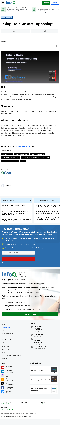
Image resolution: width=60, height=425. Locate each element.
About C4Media (6, 353)
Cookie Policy (28, 421)
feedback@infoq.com (7, 409)
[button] (18, 261)
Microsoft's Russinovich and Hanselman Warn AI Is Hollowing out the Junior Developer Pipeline (15, 214)
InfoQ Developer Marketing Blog (11, 359)
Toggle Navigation (3, 2)
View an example (45, 237)
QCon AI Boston (39, 338)
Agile (23, 161)
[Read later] (44, 32)
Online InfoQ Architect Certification (38, 331)
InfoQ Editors (6, 346)
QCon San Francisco (40, 350)
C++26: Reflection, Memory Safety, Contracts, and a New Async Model (17, 221)
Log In (4, 334)
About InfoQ (5, 349)
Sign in (55, 2)
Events (4, 340)
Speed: (4, 42)
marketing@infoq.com (8, 414)
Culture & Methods (22, 154)
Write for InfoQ (6, 343)
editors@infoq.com (46, 409)
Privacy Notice (6, 421)
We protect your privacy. (8, 265)
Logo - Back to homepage (11, 2)
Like (17, 31)
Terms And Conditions (17, 421)
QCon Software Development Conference (36, 158)
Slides (7, 46)
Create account (7, 331)
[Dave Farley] (3, 185)
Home (4, 328)
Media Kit (5, 356)
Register (45, 2)
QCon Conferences (7, 337)
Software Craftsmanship (23, 146)
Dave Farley (8, 186)
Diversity (4, 362)
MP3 (3, 46)
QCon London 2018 (38, 154)
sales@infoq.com (25, 409)
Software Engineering (10, 161)
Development (7, 18)
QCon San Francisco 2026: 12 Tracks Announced (14, 207)
